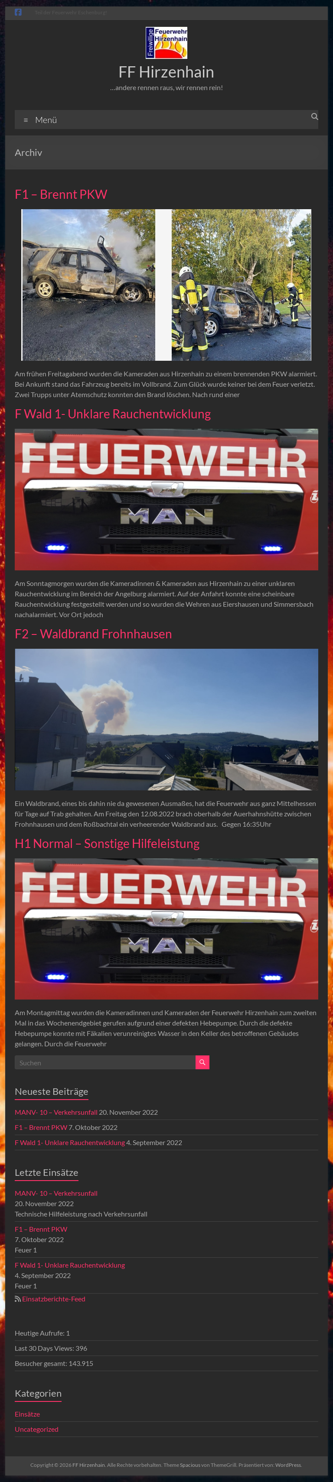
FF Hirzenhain (166, 71)
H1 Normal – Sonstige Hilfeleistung (107, 843)
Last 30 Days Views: (45, 1348)
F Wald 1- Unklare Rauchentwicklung (113, 413)
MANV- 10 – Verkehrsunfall (56, 1112)
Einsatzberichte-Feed (53, 1298)
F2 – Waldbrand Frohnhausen (93, 633)
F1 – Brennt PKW (61, 194)
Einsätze (27, 1414)
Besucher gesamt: (42, 1363)
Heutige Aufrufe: (40, 1333)
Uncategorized (37, 1429)
